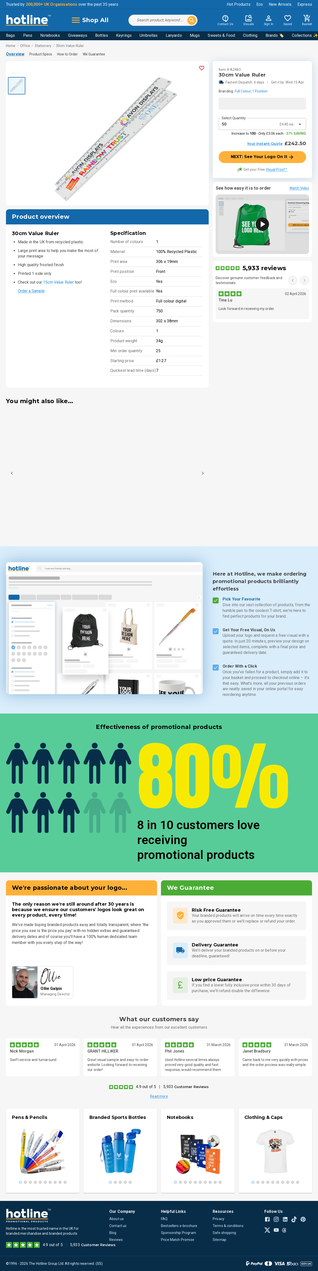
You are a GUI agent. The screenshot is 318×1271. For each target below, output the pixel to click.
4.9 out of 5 (146, 1086)
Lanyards (174, 35)
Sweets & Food (221, 35)
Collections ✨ (305, 35)
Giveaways (77, 35)
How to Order (67, 54)
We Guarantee (94, 54)
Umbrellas (149, 35)
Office (25, 46)
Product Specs (40, 54)
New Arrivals (280, 4)
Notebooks (50, 35)
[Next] (203, 473)
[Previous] (12, 473)
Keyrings (124, 35)
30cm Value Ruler (70, 46)
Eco (259, 4)
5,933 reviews (264, 268)
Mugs (195, 35)
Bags (10, 35)
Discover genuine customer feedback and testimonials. (249, 280)
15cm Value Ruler (58, 282)
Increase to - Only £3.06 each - (269, 133)
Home (11, 46)
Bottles (101, 35)
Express (304, 4)
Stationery (43, 46)
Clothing (250, 35)
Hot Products (238, 4)
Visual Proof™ (276, 169)
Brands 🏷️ (275, 35)
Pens (28, 35)
